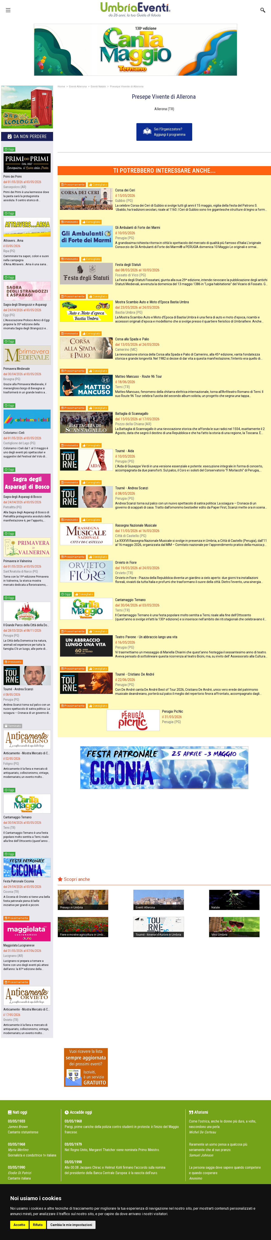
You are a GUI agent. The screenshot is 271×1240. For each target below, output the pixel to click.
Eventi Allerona (78, 86)
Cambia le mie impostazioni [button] (71, 1225)
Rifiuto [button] (38, 1225)
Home (61, 86)
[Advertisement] (164, 835)
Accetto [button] (19, 1225)
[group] (135, 50)
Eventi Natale (98, 86)
